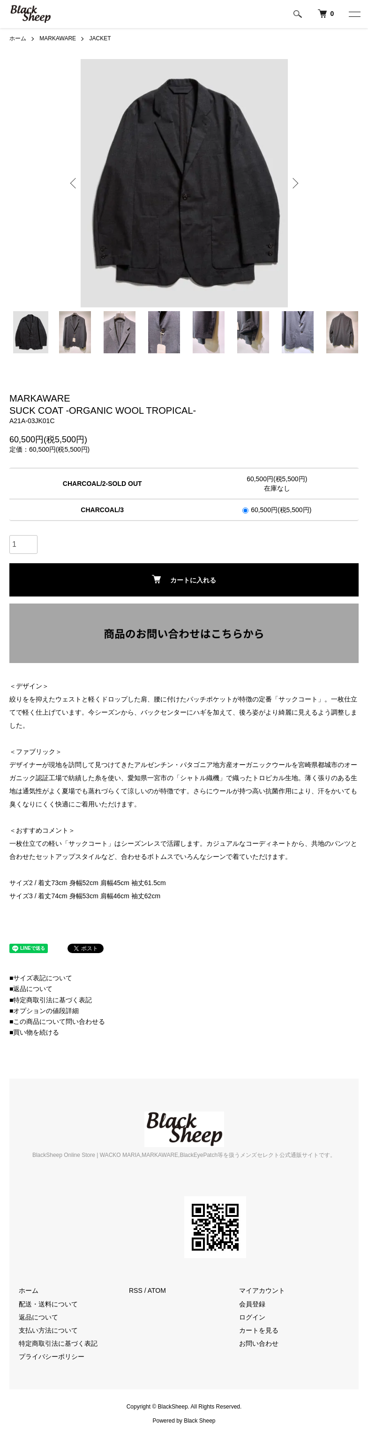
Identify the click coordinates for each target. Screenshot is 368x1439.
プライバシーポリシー (51, 1356)
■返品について (31, 988)
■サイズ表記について (40, 978)
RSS (136, 1290)
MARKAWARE (57, 38)
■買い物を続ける (34, 1032)
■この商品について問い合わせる (57, 1021)
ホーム (17, 38)
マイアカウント (262, 1290)
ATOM (157, 1290)
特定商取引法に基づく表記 (58, 1343)
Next (294, 183)
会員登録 (252, 1304)
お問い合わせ (258, 1343)
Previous (74, 183)
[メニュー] (354, 14)
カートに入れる (184, 579)
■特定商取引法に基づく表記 (50, 1000)
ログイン (252, 1317)
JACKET (100, 38)
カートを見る (258, 1330)
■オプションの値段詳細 (44, 1010)
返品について (38, 1317)
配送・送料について (48, 1304)
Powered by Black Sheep (183, 1420)
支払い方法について (48, 1330)
